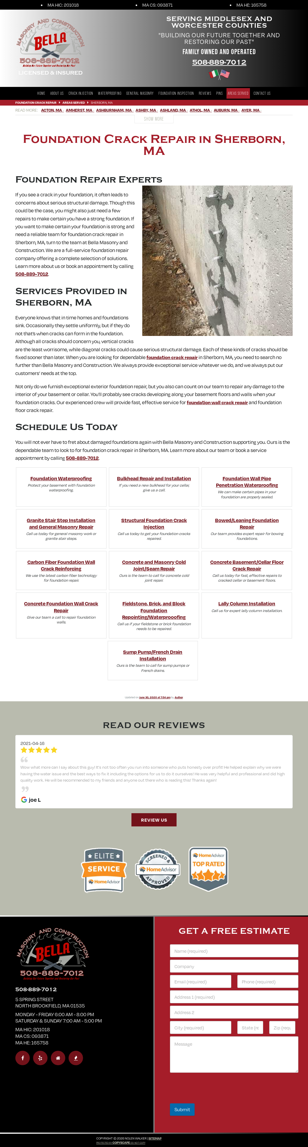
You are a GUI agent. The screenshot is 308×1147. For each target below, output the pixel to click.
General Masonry (140, 93)
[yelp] (40, 1058)
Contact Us (262, 93)
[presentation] (215, 1099)
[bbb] (76, 1058)
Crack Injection (81, 93)
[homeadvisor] (58, 1058)
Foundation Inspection (176, 93)
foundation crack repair (172, 357)
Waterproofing (110, 93)
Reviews (205, 93)
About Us (57, 93)
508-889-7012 (219, 62)
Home (41, 93)
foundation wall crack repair (217, 402)
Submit (182, 1109)
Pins (219, 93)
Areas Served (238, 93)
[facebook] (22, 1058)
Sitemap (155, 1138)
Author (179, 697)
